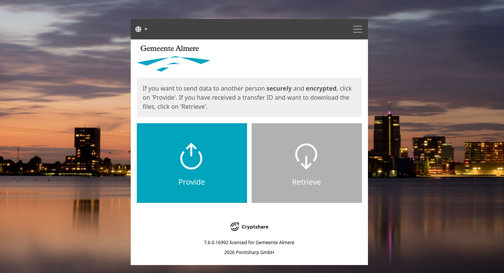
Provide (191, 182)
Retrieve (306, 182)
